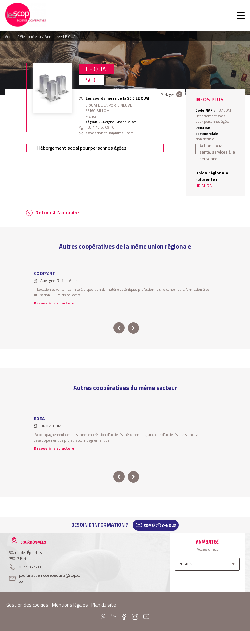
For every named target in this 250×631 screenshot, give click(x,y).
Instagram (135, 617)
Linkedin (113, 617)
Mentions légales (70, 605)
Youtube (146, 617)
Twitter (103, 617)
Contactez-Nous (160, 525)
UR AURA (203, 186)
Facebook (124, 617)
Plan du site (103, 605)
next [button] (133, 328)
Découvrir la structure (54, 303)
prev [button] (119, 328)
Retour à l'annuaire (57, 212)
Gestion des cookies (27, 605)
